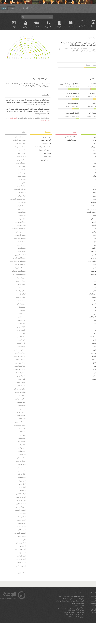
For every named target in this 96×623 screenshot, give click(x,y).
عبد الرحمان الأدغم (19, 372)
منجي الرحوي (46, 143)
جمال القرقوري (46, 160)
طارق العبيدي (21, 382)
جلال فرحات (21, 474)
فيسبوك (43, 120)
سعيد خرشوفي (20, 415)
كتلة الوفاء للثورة (73, 103)
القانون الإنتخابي (79, 605)
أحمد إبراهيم (21, 553)
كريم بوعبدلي (21, 304)
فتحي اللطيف (71, 140)
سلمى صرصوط (20, 412)
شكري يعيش (21, 402)
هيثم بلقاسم (21, 173)
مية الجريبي (21, 202)
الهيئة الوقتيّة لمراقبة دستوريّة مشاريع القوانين (69, 601)
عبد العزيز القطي (20, 359)
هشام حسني (21, 176)
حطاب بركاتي (21, 458)
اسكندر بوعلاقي (20, 543)
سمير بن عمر (21, 408)
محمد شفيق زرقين (19, 238)
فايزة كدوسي (21, 327)
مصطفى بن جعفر (20, 222)
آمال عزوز (22, 487)
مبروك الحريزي (20, 281)
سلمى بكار (47, 153)
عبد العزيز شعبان (20, 363)
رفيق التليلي (47, 156)
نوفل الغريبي (21, 186)
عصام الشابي (21, 346)
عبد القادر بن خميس (19, 356)
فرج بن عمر (21, 153)
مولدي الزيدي (21, 205)
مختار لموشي (21, 160)
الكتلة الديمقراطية (73, 93)
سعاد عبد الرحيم (20, 422)
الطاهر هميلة (21, 517)
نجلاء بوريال (21, 196)
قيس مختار (21, 307)
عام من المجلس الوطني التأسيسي (73, 614)
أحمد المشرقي (20, 559)
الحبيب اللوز (21, 530)
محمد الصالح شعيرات (18, 271)
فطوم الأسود (21, 317)
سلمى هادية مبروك (45, 150)
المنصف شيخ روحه (19, 255)
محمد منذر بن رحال (19, 146)
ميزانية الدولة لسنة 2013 (76, 617)
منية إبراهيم (21, 212)
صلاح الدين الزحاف (19, 389)
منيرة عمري (21, 209)
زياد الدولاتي (21, 428)
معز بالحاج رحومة (20, 507)
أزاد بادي (22, 546)
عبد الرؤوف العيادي (19, 369)
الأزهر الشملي (21, 539)
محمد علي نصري (20, 235)
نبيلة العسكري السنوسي (17, 199)
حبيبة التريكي (21, 467)
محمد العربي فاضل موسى (17, 261)
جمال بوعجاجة (21, 156)
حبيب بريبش (47, 137)
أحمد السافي (21, 556)
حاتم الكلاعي (21, 471)
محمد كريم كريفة (20, 232)
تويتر (48, 120)
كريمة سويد (21, 300)
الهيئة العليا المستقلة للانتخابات (74, 612)
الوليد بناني (22, 490)
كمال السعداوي (20, 297)
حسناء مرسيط (20, 461)
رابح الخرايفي (21, 441)
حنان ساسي (21, 451)
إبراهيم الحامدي (20, 566)
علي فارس (22, 340)
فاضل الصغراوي (20, 143)
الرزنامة (14, 26)
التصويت (48, 26)
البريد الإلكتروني (12, 118)
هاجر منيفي (21, 183)
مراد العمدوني (21, 225)
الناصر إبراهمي (20, 497)
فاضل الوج (22, 333)
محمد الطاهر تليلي (19, 264)
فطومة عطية (21, 314)
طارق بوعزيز (21, 379)
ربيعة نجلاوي (21, 438)
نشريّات (59, 26)
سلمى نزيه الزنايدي (19, 137)
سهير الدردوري (20, 163)
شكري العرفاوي (20, 399)
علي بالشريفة (21, 343)
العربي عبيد (21, 513)
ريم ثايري (22, 435)
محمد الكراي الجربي (19, 258)
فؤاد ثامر (22, 310)
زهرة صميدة (21, 523)
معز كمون (22, 219)
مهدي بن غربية (21, 500)
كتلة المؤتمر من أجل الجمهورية (69, 84)
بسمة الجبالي (21, 477)
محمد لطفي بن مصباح (18, 228)
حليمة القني (21, 454)
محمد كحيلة (21, 241)
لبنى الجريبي (21, 287)
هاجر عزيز (22, 179)
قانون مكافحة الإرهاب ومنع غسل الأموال (71, 596)
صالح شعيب (21, 395)
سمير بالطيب (21, 405)
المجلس (82, 25)
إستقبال (93, 596)
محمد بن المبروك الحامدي (42, 146)
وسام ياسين (21, 169)
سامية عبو (22, 166)
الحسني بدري (21, 526)
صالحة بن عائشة (20, 392)
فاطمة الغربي (21, 330)
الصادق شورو (21, 520)
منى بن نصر (21, 215)
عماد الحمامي (21, 336)
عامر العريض (21, 376)
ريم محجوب (21, 431)
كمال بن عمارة (20, 291)
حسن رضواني (21, 464)
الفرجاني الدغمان (20, 510)
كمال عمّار (22, 294)
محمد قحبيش (21, 245)
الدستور (70, 26)
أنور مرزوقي (21, 481)
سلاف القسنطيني (70, 137)
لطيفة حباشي (21, 284)
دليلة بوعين (22, 445)
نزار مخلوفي (21, 192)
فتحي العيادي (21, 323)
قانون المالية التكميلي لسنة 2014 (73, 599)
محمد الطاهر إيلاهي (19, 268)
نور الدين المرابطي (19, 189)
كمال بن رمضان (46, 140)
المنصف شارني (20, 503)
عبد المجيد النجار (20, 353)
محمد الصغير (21, 248)
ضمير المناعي (21, 386)
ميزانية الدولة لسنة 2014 (76, 610)
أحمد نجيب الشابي (19, 549)
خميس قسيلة (21, 448)
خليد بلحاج (22, 150)
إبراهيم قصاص (20, 562)
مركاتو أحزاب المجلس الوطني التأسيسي (71, 608)
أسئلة (37, 26)
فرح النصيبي (21, 320)
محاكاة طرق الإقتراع (77, 603)
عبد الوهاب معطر (20, 350)
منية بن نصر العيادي (19, 140)
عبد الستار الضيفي (19, 366)
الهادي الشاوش (20, 494)
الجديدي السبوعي (20, 533)
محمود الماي (21, 251)
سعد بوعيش (21, 418)
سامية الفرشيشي (19, 425)
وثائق (25, 26)
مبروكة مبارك (21, 277)
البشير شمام (21, 536)
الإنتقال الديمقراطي (72, 113)
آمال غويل (22, 484)
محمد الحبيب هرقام (19, 274)
